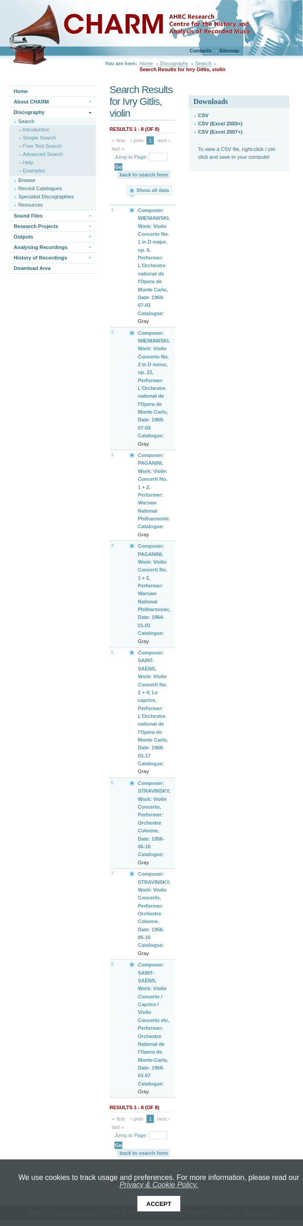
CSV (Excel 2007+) (220, 132)
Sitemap (229, 50)
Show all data (152, 190)
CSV (203, 115)
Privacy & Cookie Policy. (159, 1185)
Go (118, 167)
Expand (132, 210)
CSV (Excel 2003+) (220, 123)
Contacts (201, 50)
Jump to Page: (131, 157)
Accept (159, 1203)
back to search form (144, 174)
